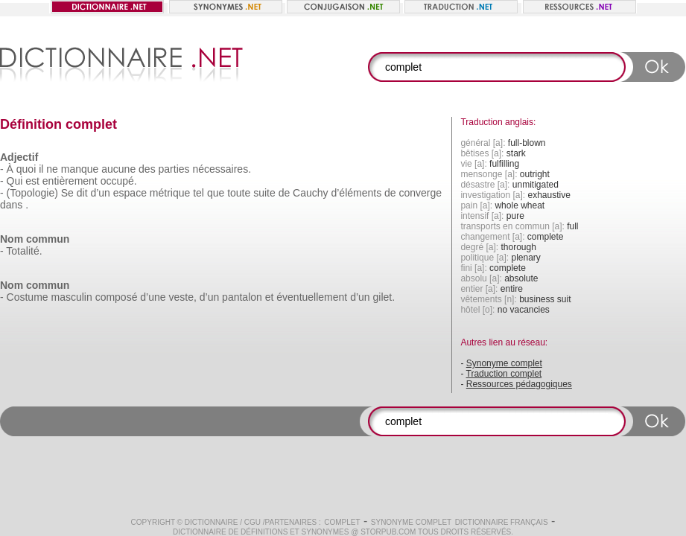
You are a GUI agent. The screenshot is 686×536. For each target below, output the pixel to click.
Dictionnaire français (501, 522)
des (147, 169)
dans (11, 205)
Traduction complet (504, 373)
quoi (26, 169)
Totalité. (24, 251)
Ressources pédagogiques (519, 384)
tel (198, 193)
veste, (182, 297)
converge (420, 193)
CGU (252, 522)
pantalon (242, 297)
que (215, 193)
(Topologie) (32, 193)
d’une (152, 297)
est (32, 181)
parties (174, 169)
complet (342, 522)
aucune (118, 169)
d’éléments (356, 193)
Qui (15, 181)
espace (130, 193)
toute (238, 193)
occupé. (119, 181)
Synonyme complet (504, 363)
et (269, 297)
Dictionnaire (211, 522)
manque (80, 169)
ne (52, 169)
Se (67, 193)
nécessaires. (221, 169)
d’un (99, 193)
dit (82, 193)
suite (264, 193)
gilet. (383, 297)
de (284, 193)
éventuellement (311, 297)
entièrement (70, 181)
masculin (71, 297)
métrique (170, 193)
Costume (27, 297)
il (41, 169)
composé (116, 297)
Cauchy (310, 193)
